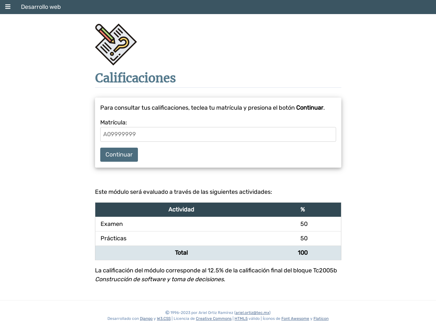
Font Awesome (295, 318)
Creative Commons (214, 318)
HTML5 (241, 318)
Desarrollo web (41, 6)
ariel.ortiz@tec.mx (252, 312)
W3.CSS (164, 318)
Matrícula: (113, 122)
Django (146, 318)
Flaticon (321, 318)
